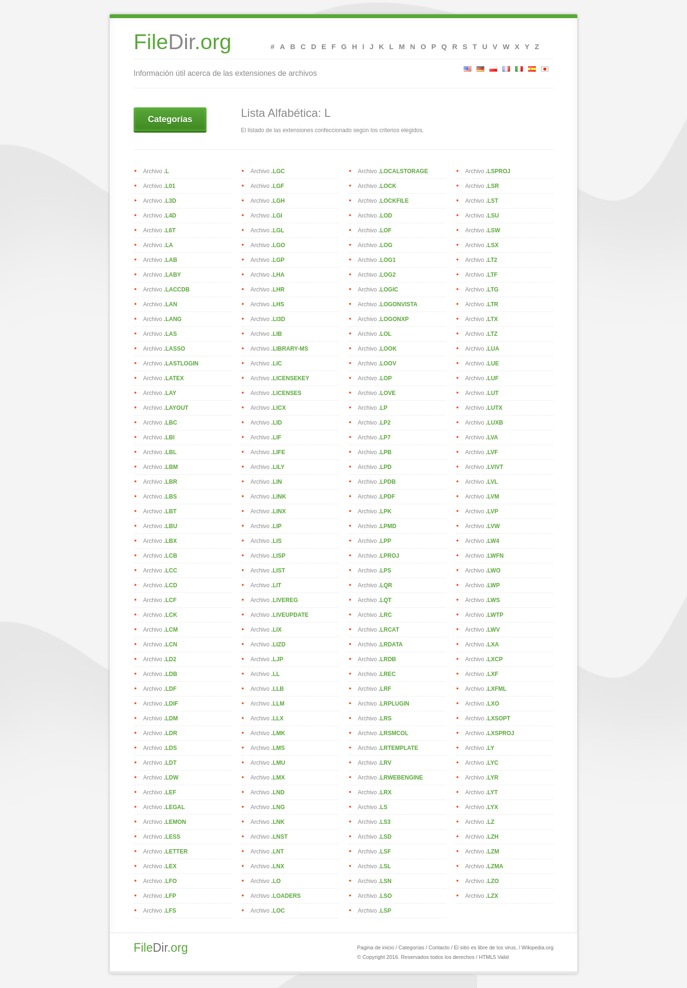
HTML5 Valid (494, 957)
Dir (182, 45)
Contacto (438, 947)
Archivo (156, 171)
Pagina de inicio (375, 947)
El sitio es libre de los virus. (486, 947)
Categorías (170, 119)
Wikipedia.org (537, 947)
